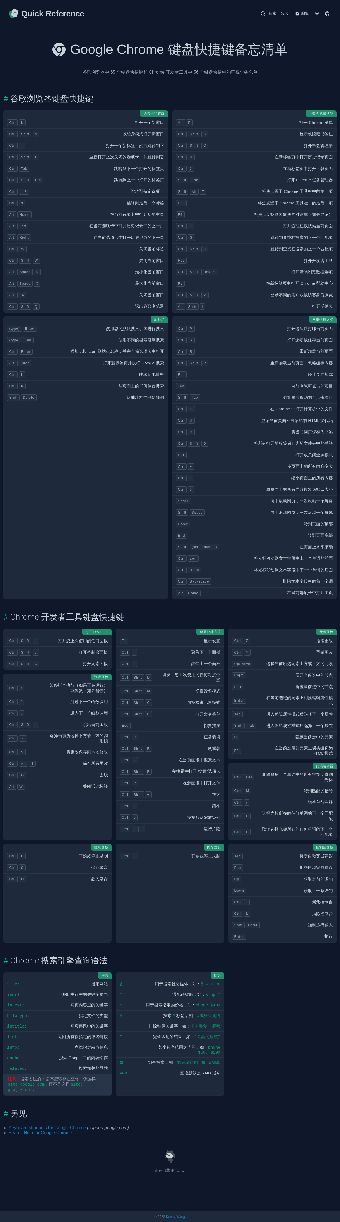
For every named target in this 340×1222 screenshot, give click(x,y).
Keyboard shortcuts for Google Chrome (47, 1127)
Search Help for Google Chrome (40, 1132)
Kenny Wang (175, 1217)
